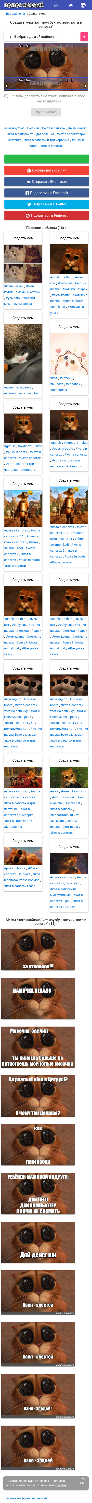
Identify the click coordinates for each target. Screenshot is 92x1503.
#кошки (25, 393)
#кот (37, 393)
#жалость (25, 446)
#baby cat (65, 283)
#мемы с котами (27, 292)
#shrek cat (57, 307)
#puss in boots (16, 452)
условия (60, 1485)
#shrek (34, 542)
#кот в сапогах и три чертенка (46, 140)
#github (9, 446)
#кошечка (23, 387)
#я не (54, 791)
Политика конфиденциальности (24, 1498)
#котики (32, 128)
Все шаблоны (15, 13)
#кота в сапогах (54, 128)
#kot (38, 446)
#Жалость (28, 470)
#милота (56, 384)
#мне (65, 791)
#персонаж (58, 390)
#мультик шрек (63, 797)
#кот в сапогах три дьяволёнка (30, 134)
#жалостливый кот (64, 815)
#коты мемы (13, 286)
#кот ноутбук (14, 128)
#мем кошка (22, 304)
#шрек (82, 289)
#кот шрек (70, 827)
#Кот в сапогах (51, 146)
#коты (9, 387)
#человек (73, 384)
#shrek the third (61, 277)
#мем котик (77, 128)
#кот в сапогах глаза (19, 886)
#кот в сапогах (30, 458)
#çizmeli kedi (13, 548)
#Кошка (24, 874)
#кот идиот (12, 699)
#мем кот (57, 821)
